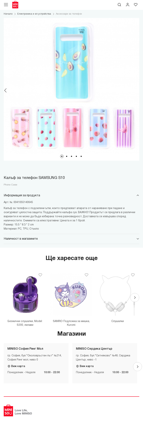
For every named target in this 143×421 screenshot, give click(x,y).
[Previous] (5, 90)
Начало (8, 14)
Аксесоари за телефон (69, 14)
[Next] (137, 90)
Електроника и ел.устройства (34, 14)
